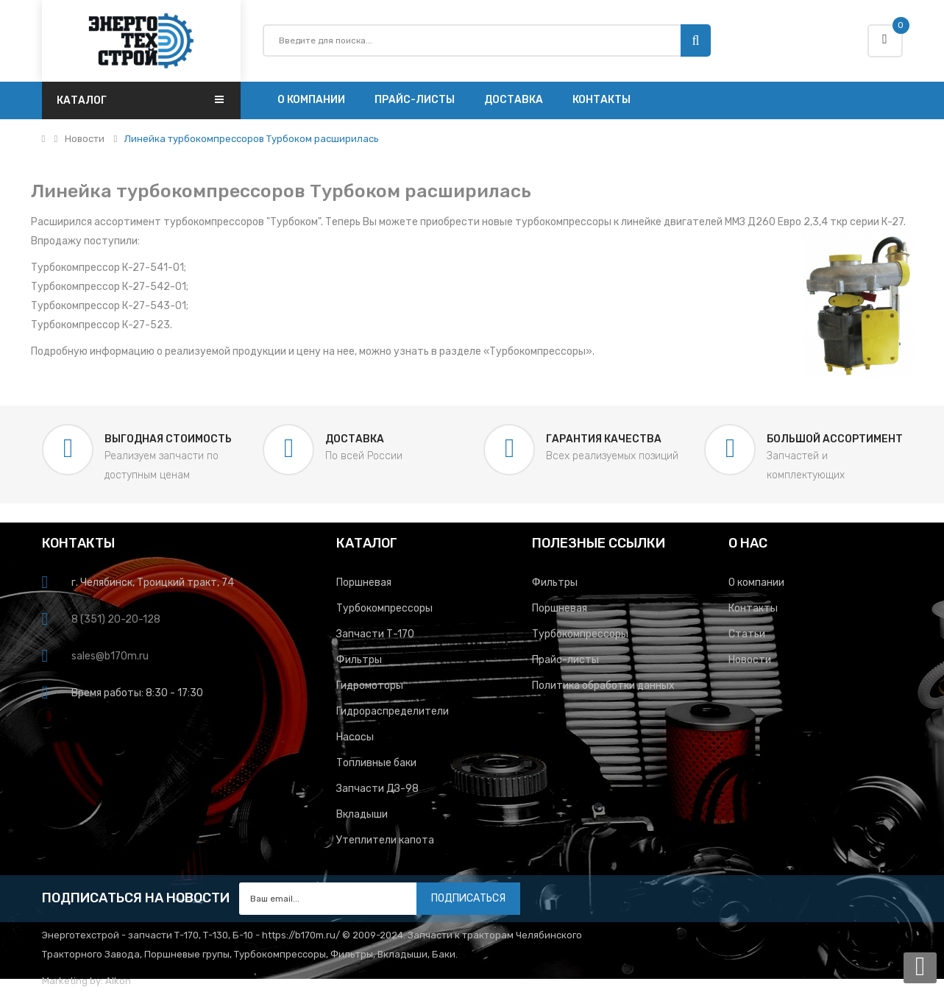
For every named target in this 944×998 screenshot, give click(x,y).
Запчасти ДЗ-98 (377, 788)
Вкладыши (362, 814)
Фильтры (359, 660)
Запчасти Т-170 (375, 634)
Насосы (355, 737)
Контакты (753, 608)
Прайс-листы (565, 660)
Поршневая (363, 582)
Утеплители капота (385, 840)
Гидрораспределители (392, 711)
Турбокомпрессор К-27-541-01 (107, 267)
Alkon (118, 980)
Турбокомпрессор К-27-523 (100, 325)
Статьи (746, 634)
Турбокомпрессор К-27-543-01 (108, 306)
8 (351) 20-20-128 (115, 619)
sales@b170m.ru (110, 656)
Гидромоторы (369, 685)
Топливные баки (376, 763)
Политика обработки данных (603, 685)
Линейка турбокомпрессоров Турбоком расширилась (251, 139)
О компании (756, 582)
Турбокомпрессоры (537, 351)
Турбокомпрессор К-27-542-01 (108, 286)
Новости (84, 139)
